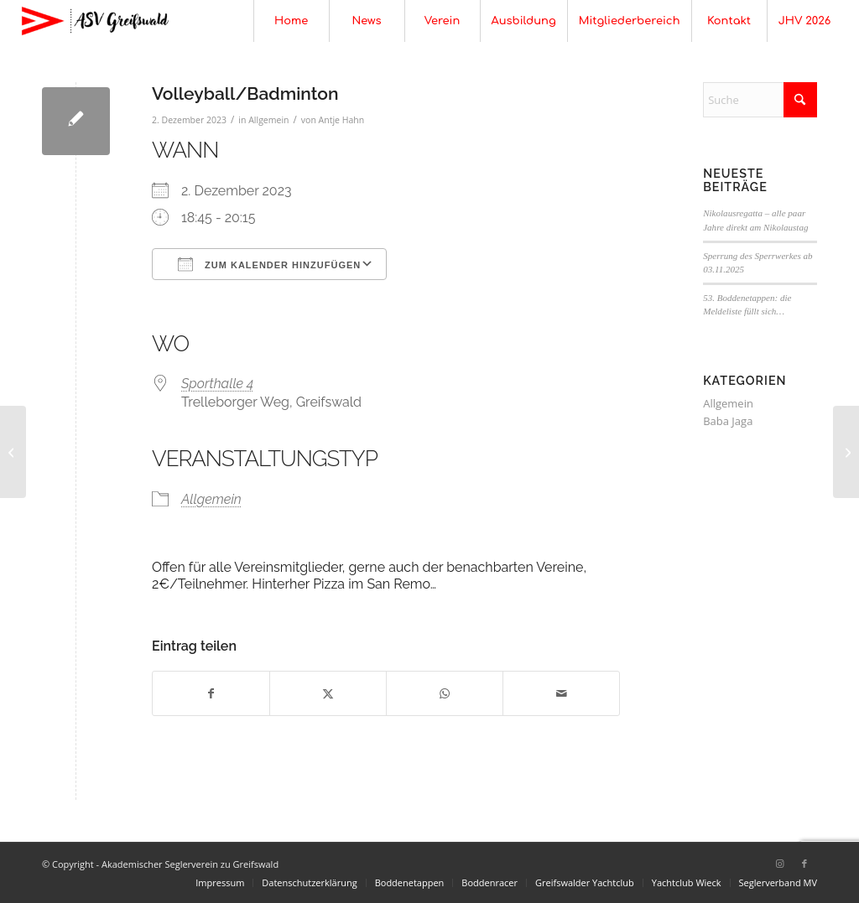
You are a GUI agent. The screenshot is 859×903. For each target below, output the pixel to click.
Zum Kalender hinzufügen (269, 264)
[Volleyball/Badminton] (846, 452)
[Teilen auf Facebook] (211, 693)
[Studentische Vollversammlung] (13, 452)
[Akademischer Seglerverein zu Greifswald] (94, 21)
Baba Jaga (727, 420)
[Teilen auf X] (328, 693)
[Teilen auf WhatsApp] (444, 693)
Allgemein (268, 120)
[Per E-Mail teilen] (561, 693)
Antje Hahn (342, 120)
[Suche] (760, 99)
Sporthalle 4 (217, 384)
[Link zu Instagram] (779, 863)
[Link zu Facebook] (804, 863)
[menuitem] (291, 21)
